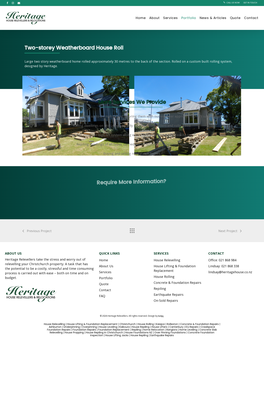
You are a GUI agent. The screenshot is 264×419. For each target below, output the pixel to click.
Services (170, 18)
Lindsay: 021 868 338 (223, 266)
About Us (106, 266)
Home (141, 18)
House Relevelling (167, 260)
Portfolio (188, 18)
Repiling (160, 288)
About (154, 18)
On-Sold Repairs (166, 300)
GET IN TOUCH (250, 2)
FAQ (102, 296)
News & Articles (213, 18)
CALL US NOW (232, 2)
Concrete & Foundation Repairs (177, 282)
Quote (235, 18)
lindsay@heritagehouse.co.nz (230, 272)
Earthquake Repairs (168, 294)
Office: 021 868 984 (222, 260)
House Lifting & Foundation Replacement (175, 268)
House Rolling (164, 276)
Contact (251, 18)
